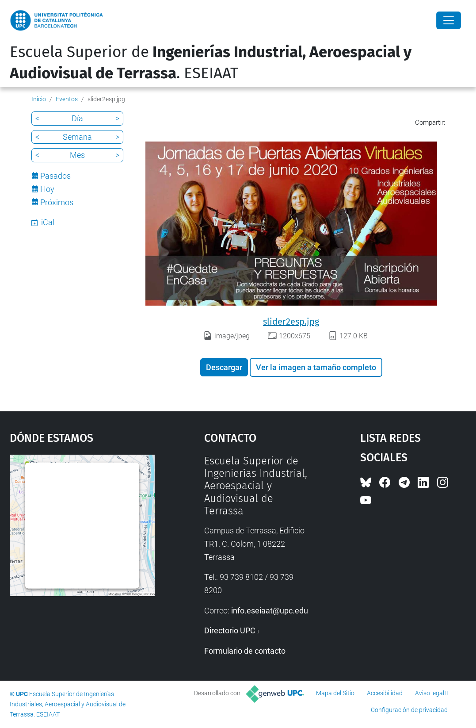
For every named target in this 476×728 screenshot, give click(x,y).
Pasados (55, 175)
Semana (77, 137)
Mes (77, 155)
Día (77, 118)
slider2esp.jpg (291, 321)
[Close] (448, 20)
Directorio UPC (229, 630)
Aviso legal (429, 693)
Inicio (38, 99)
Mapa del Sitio (335, 693)
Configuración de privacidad (409, 709)
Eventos (67, 99)
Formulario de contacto (245, 650)
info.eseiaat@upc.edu (269, 610)
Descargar (224, 367)
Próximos (56, 202)
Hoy (47, 189)
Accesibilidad (385, 693)
